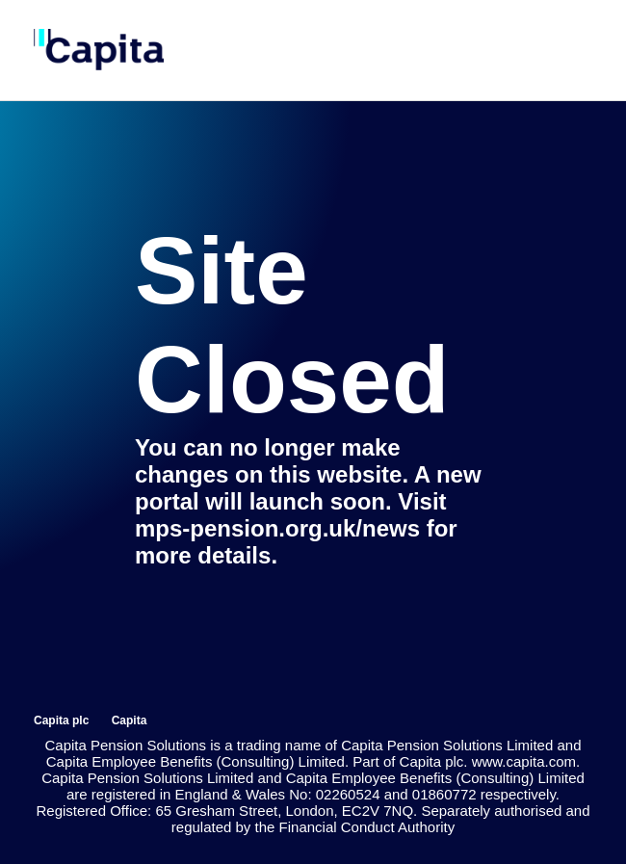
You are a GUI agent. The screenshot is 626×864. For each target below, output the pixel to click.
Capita (129, 720)
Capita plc (61, 720)
